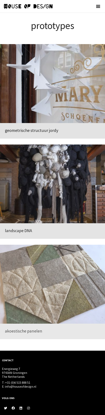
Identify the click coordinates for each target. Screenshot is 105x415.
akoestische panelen (23, 331)
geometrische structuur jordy (31, 130)
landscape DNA (18, 230)
